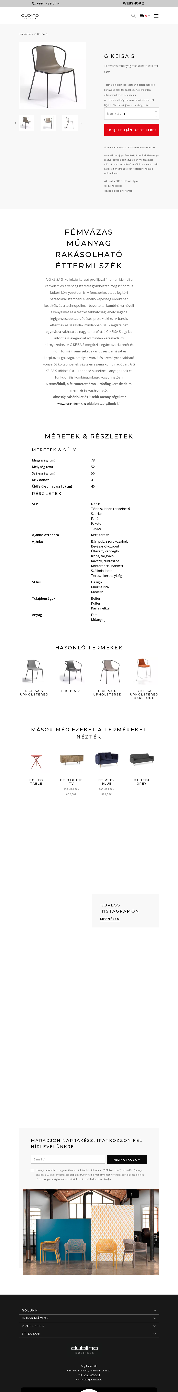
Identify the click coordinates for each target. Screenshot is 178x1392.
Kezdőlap (25, 33)
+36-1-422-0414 (92, 1374)
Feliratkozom (127, 1159)
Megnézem (110, 919)
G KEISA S (41, 33)
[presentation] (15, 122)
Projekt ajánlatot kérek (132, 130)
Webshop (133, 3)
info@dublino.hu (93, 1379)
